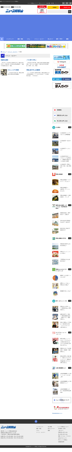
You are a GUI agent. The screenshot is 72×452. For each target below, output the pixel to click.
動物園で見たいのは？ (65, 291)
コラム (37, 430)
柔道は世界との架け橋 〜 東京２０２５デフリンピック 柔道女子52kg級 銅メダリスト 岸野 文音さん (65, 359)
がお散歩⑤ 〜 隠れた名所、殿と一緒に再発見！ (65, 166)
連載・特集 (38, 428)
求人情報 (50, 426)
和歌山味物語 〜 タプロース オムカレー (65, 180)
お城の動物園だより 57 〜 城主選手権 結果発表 (65, 390)
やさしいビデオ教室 (13, 70)
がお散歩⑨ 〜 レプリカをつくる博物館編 (65, 133)
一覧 (70, 127)
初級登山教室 (4, 60)
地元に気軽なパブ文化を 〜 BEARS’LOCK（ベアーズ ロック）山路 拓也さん (65, 325)
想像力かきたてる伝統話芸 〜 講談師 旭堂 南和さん (65, 350)
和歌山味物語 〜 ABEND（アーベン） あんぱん (65, 189)
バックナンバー (39, 426)
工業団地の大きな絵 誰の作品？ (65, 260)
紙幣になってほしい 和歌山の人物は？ (65, 284)
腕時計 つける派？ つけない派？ (65, 276)
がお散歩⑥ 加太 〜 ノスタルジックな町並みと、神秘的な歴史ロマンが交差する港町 (65, 159)
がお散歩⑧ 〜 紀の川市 (65, 141)
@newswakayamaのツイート (57, 413)
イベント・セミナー (40, 432)
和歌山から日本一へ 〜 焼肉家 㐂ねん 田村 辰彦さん (65, 308)
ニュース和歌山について (33, 3)
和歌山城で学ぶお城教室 (33, 70)
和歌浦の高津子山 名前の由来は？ (65, 244)
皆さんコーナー (42, 3)
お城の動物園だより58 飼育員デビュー (65, 382)
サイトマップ (58, 3)
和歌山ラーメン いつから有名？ (65, 252)
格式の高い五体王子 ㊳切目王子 (65, 229)
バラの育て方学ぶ (31, 60)
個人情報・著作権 (50, 3)
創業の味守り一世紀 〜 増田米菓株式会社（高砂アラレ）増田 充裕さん (65, 317)
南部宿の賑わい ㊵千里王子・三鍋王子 (65, 213)
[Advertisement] (36, 25)
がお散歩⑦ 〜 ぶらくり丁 (65, 149)
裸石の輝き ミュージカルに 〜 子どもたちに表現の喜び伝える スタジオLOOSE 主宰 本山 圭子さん (65, 342)
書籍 (49, 430)
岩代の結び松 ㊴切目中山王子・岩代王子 (65, 221)
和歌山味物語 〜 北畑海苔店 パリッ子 (65, 196)
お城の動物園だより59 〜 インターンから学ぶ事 (65, 375)
